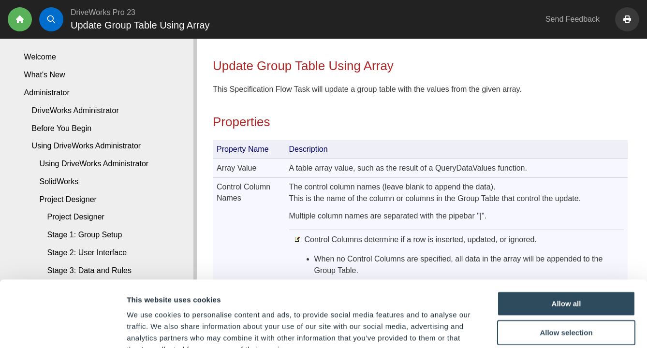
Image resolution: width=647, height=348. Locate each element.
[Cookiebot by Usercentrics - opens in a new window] (62, 329)
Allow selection (566, 273)
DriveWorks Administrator (75, 110)
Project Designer (75, 217)
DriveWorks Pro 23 (103, 12)
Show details (507, 329)
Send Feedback (572, 19)
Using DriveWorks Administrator (94, 164)
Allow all (566, 244)
